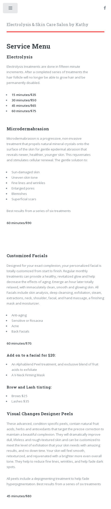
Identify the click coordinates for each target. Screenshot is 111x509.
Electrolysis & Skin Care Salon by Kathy (47, 24)
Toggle (10, 9)
